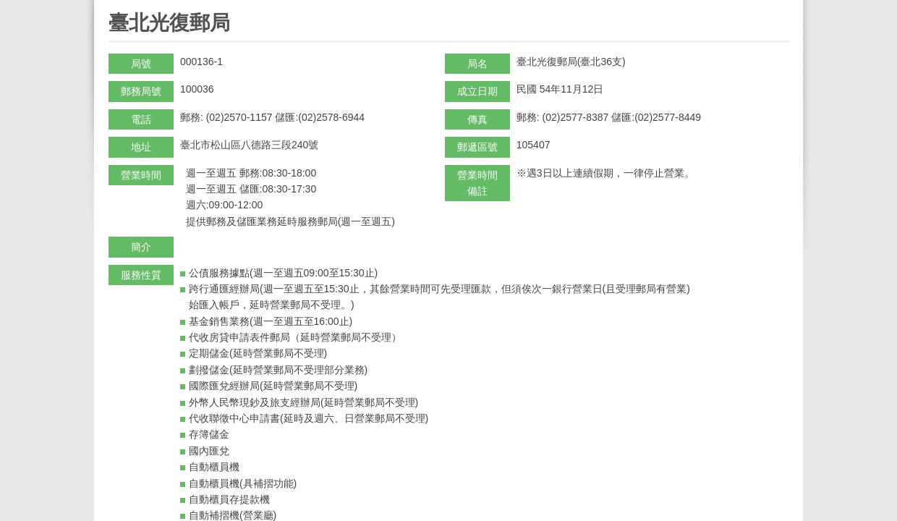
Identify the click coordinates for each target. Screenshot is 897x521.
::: (113, 6)
